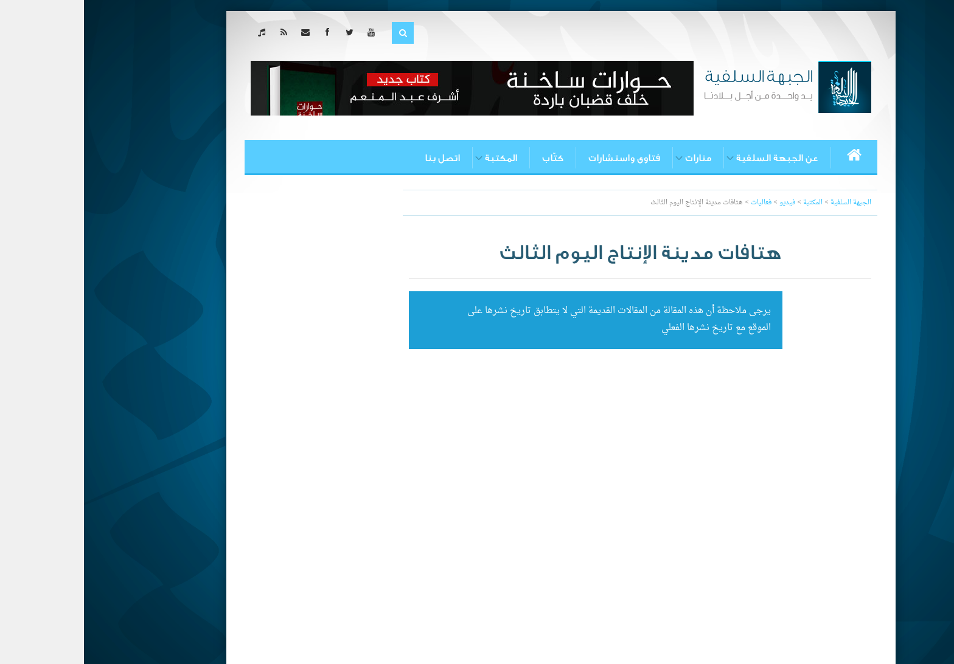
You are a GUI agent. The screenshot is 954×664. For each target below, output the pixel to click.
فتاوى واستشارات (540, 158)
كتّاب (468, 158)
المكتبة (417, 158)
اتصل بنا (358, 158)
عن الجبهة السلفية (693, 158)
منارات (614, 158)
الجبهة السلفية (767, 202)
